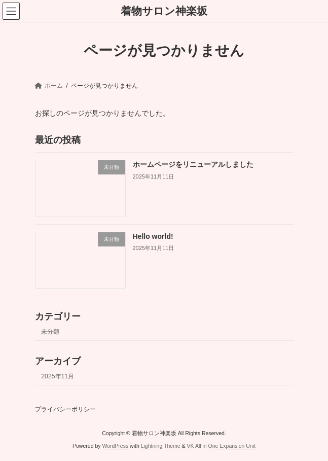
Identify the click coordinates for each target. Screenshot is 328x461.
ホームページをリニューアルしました (192, 165)
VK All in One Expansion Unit (221, 445)
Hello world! (152, 236)
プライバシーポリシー (65, 409)
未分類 (50, 331)
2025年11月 (57, 376)
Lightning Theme (160, 445)
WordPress (115, 445)
